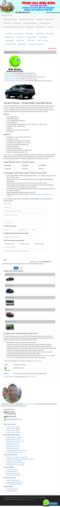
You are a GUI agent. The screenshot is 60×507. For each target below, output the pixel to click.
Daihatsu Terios (9, 37)
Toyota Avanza (39, 33)
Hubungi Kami (17, 23)
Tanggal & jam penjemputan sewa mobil (16, 233)
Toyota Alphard (9, 40)
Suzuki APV (50, 33)
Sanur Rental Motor (12, 469)
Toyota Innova (20, 37)
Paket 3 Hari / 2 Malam (13, 427)
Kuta (39, 175)
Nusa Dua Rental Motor (13, 475)
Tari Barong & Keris (12, 491)
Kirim (16, 268)
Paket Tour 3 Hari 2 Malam (14, 461)
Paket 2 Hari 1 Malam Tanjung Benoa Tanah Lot (20, 459)
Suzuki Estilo (8, 33)
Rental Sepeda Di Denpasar (15, 484)
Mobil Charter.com (6, 15)
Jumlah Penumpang (10, 226)
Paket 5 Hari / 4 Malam (13, 430)
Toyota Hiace (42, 37)
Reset (21, 268)
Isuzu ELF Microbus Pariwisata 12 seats (16, 80)
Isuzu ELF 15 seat (10, 44)
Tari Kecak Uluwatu (12, 489)
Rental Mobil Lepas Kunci (26, 19)
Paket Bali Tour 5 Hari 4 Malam (16, 464)
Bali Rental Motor (10, 321)
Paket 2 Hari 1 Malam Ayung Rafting (17, 457)
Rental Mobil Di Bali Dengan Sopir (13, 27)
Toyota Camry (20, 40)
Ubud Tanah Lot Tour (13, 445)
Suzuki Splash (19, 33)
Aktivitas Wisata (40, 27)
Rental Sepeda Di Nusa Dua (15, 482)
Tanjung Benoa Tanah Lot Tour (15, 441)
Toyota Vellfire (31, 40)
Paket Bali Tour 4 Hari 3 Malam (16, 463)
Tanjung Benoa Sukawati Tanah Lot (17, 450)
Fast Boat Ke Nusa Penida (36, 44)
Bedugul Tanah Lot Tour (13, 446)
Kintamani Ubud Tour (13, 448)
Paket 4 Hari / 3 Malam (13, 428)
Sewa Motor (39, 19)
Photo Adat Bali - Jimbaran (14, 437)
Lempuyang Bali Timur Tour (15, 452)
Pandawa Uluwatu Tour (13, 443)
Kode (5, 260)
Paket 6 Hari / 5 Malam (13, 432)
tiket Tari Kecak (11, 357)
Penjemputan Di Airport (10, 19)
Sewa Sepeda (50, 19)
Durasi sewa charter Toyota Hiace (14, 240)
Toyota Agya (29, 33)
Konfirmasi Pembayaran (30, 23)
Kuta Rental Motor (12, 471)
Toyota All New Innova (10, 79)
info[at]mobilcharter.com (14, 419)
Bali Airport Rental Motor (14, 473)
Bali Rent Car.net (31, 376)
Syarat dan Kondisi (44, 23)
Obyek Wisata (30, 27)
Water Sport (7, 23)
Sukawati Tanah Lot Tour (14, 439)
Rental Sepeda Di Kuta (13, 480)
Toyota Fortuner (31, 37)
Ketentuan (50, 27)
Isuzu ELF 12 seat (42, 40)
